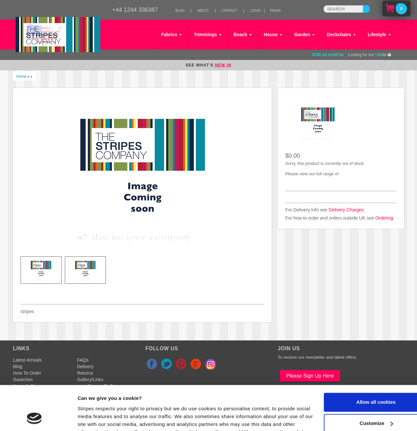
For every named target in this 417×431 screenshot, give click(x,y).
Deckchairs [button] (341, 34)
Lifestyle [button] (379, 34)
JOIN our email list (328, 54)
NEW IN (223, 65)
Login (255, 10)
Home (21, 76)
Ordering (384, 218)
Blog (179, 10)
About (203, 10)
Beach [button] (243, 34)
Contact (229, 10)
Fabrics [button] (171, 34)
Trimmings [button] (208, 34)
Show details (93, 418)
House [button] (273, 34)
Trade (275, 10)
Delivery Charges (346, 209)
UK (378, 54)
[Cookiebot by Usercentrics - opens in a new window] (34, 418)
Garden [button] (304, 34)
